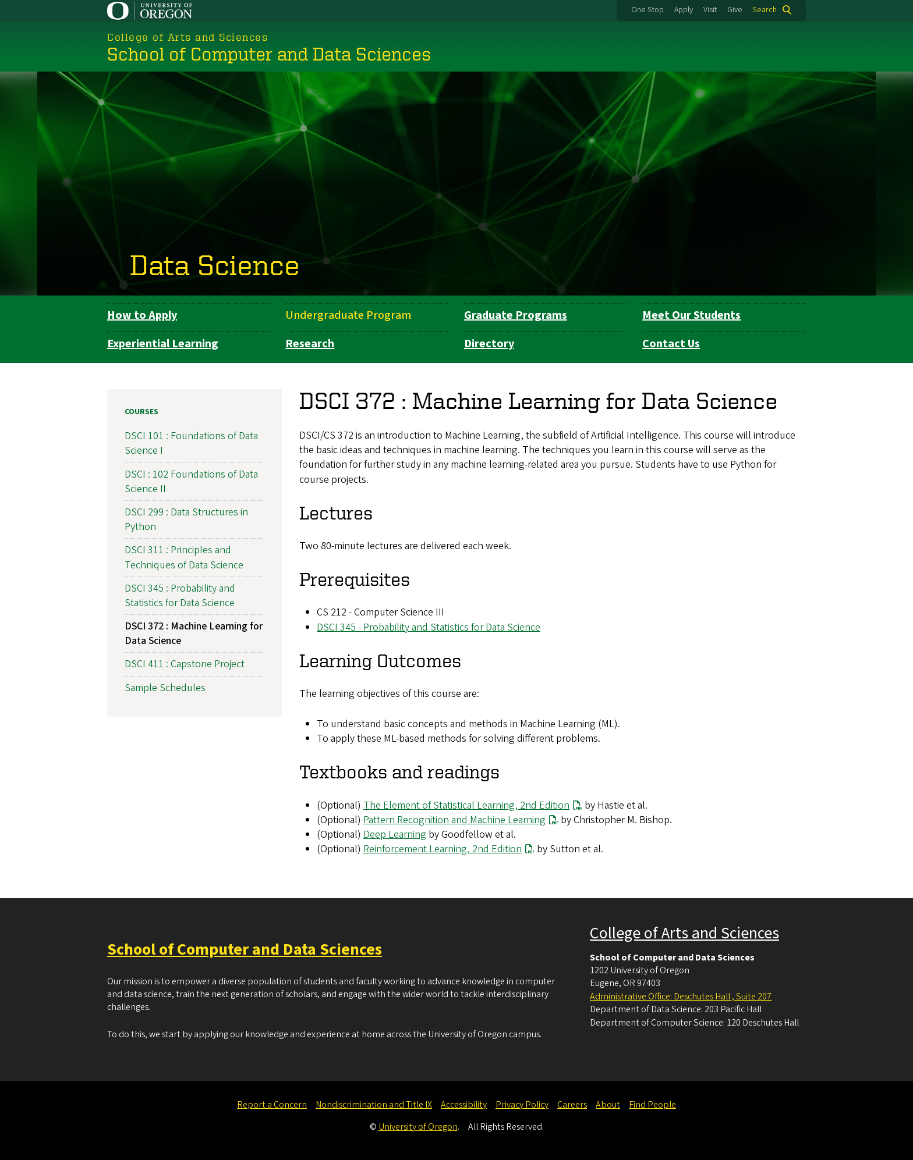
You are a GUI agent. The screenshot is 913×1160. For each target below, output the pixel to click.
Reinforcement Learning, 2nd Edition (442, 849)
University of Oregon (418, 1126)
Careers (572, 1104)
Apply (683, 10)
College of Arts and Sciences (684, 933)
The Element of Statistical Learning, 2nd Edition (466, 805)
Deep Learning (394, 834)
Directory (489, 344)
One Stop (647, 10)
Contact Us (671, 344)
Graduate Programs (515, 315)
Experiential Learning (162, 344)
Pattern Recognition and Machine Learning (454, 820)
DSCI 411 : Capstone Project (185, 664)
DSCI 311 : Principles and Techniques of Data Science (184, 557)
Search (764, 10)
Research (309, 344)
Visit (710, 10)
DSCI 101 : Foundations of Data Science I (191, 443)
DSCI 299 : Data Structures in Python (186, 519)
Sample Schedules (165, 687)
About (608, 1104)
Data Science (215, 264)
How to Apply (142, 315)
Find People (652, 1104)
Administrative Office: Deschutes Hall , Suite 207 (681, 996)
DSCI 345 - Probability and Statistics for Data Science (428, 627)
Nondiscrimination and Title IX (374, 1104)
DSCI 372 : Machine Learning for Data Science (194, 633)
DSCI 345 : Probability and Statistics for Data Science (180, 595)
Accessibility (464, 1104)
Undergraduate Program (348, 315)
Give (734, 10)
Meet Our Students (691, 315)
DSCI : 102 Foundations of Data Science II (191, 481)
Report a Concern (272, 1104)
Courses (141, 412)
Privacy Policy (522, 1104)
